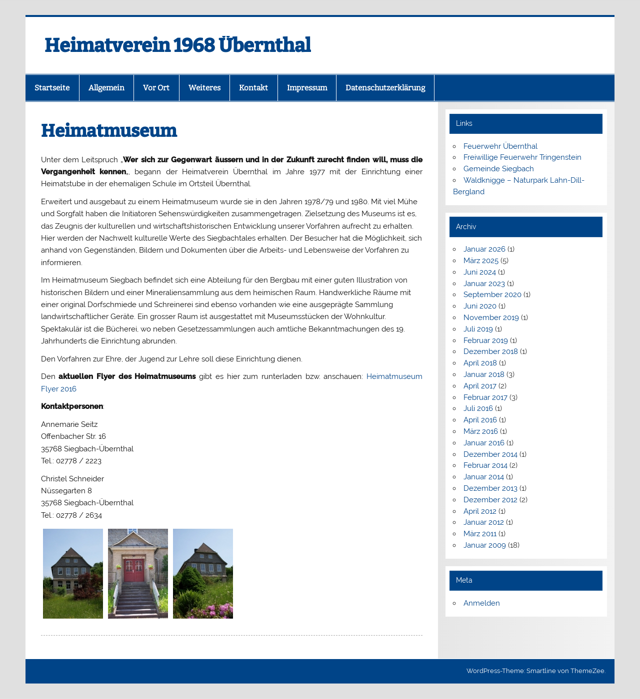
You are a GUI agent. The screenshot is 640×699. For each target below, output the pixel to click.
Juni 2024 (480, 272)
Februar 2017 (486, 397)
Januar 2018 (484, 374)
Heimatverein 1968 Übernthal (177, 45)
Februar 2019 (486, 340)
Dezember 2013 (491, 488)
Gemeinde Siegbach (499, 168)
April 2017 (480, 385)
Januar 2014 (484, 476)
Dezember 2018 (491, 351)
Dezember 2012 (491, 499)
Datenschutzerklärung (385, 87)
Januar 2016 (484, 442)
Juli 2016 (478, 408)
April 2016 (480, 419)
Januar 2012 (484, 522)
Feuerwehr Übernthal (501, 146)
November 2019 (491, 317)
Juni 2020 (480, 306)
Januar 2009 (485, 545)
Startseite (52, 87)
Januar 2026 (485, 249)
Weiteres (204, 87)
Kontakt (253, 87)
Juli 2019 (478, 329)
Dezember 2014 (491, 454)
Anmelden (482, 603)
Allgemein (106, 87)
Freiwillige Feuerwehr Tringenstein (523, 157)
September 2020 (493, 294)
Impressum (307, 87)
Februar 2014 (486, 465)
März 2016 (481, 431)
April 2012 (480, 511)
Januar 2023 (484, 283)
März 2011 (480, 533)
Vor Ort (156, 87)
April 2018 (480, 362)
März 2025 (481, 260)
